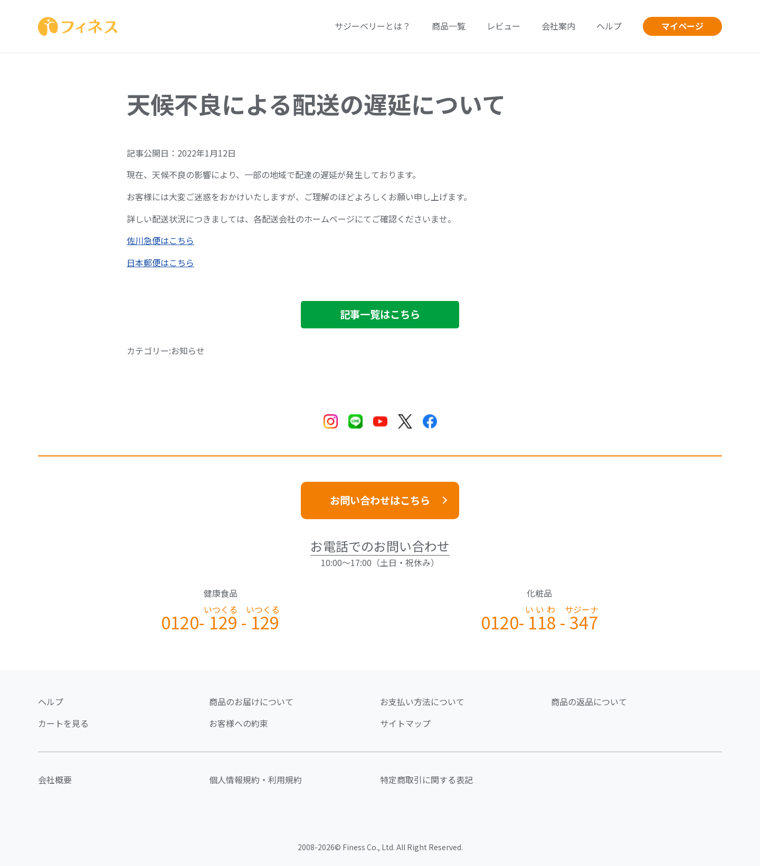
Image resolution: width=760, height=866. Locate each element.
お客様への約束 (238, 723)
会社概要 (55, 779)
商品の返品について (589, 701)
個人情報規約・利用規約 (255, 779)
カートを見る (63, 723)
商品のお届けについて (251, 701)
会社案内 (558, 26)
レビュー (503, 26)
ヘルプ (609, 26)
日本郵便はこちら (160, 262)
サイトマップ (405, 723)
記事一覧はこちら (380, 314)
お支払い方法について (422, 701)
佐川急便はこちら (160, 240)
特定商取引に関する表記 (426, 779)
